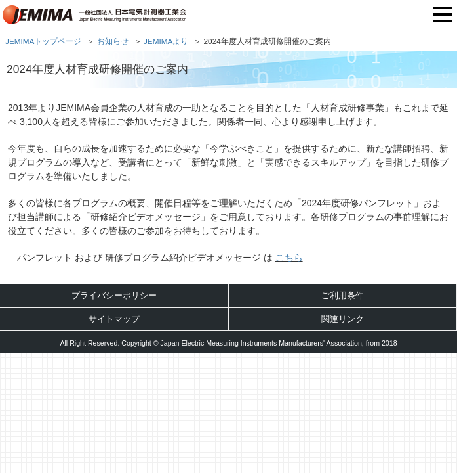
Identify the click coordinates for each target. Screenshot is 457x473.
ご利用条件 (342, 295)
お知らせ (113, 41)
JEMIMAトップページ (43, 41)
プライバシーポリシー (114, 295)
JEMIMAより (166, 41)
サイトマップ (114, 319)
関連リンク (342, 319)
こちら (289, 257)
